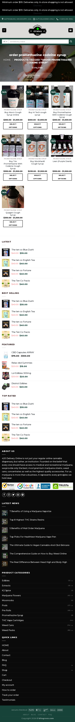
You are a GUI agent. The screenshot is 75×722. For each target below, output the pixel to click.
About (5, 650)
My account (8, 685)
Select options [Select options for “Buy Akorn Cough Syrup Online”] (13, 125)
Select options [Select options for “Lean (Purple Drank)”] (62, 176)
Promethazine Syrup (12, 615)
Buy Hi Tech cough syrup (37, 113)
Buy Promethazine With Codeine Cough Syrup (62, 114)
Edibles (6, 580)
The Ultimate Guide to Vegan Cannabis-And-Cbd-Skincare (39, 545)
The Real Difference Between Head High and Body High (38, 562)
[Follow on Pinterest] (23, 495)
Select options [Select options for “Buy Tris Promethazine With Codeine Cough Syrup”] (13, 176)
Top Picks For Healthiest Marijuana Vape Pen (33, 537)
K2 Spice (6, 590)
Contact (6, 655)
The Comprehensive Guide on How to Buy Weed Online (38, 553)
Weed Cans (8, 625)
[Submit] (71, 41)
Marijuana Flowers (11, 595)
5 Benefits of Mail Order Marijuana (27, 528)
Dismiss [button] (37, 5)
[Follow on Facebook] (4, 495)
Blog (4, 660)
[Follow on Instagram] (9, 495)
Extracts (6, 585)
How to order (9, 690)
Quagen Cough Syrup (13, 214)
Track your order (10, 695)
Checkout (7, 680)
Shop (4, 670)
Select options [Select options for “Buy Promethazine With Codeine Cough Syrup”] (62, 125)
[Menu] (4, 30)
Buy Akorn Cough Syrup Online (12, 113)
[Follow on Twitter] (13, 495)
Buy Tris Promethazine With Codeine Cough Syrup (13, 165)
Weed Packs (8, 630)
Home (7, 59)
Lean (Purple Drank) (62, 161)
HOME (5, 645)
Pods (4, 605)
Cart (4, 675)
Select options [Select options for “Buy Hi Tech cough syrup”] (37, 125)
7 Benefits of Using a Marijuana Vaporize (30, 511)
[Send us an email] (18, 495)
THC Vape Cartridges (13, 620)
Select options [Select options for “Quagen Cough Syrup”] (13, 223)
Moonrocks (8, 600)
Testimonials (8, 700)
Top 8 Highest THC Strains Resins (27, 520)
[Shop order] (37, 75)
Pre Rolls (6, 610)
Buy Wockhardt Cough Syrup (37, 162)
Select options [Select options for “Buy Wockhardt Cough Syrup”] (37, 176)
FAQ (4, 665)
